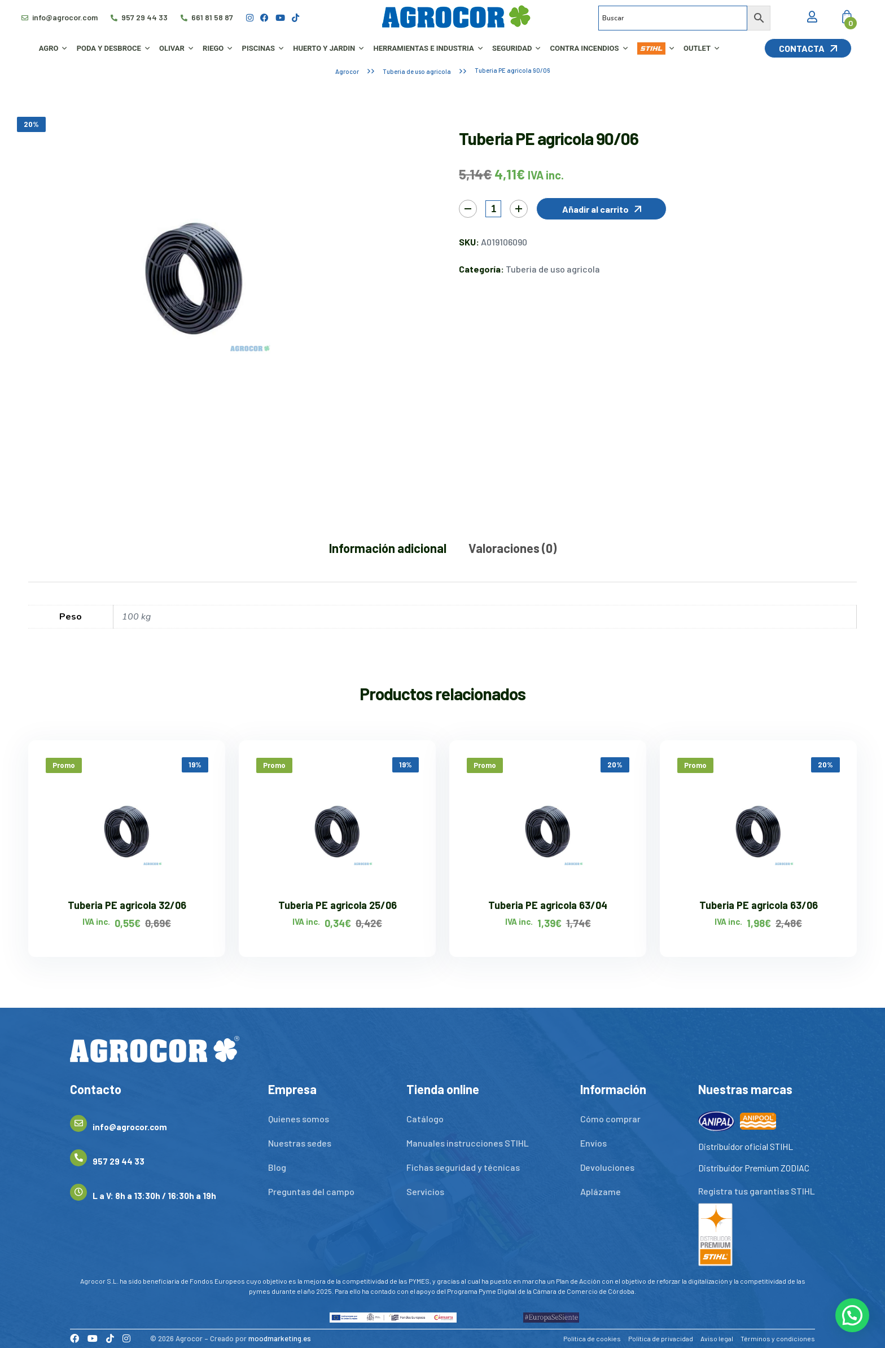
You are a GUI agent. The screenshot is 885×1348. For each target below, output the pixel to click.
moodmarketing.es (279, 1338)
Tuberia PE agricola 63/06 (758, 905)
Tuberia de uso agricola (417, 71)
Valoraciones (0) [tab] (512, 548)
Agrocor (347, 71)
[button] (601, 208)
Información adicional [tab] (387, 548)
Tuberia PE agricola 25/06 (337, 905)
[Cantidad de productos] (493, 208)
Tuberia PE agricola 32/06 (127, 905)
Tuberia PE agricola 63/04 (547, 905)
